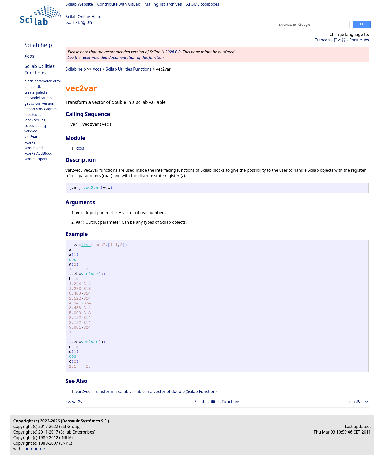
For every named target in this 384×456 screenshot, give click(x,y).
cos (72, 260)
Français (322, 40)
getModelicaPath (38, 97)
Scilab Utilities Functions (40, 69)
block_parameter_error (43, 81)
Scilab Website (79, 4)
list (86, 245)
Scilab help (38, 45)
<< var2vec (76, 401)
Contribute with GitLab (118, 4)
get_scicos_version (39, 103)
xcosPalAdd (34, 147)
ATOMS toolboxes (202, 4)
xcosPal (31, 142)
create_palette (36, 92)
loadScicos (33, 114)
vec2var (31, 136)
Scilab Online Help (83, 16)
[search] (312, 24)
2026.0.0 (172, 52)
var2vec (31, 131)
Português (359, 40)
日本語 (340, 40)
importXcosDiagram (41, 108)
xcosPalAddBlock (38, 153)
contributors (34, 448)
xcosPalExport (36, 158)
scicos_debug (35, 125)
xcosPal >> (358, 401)
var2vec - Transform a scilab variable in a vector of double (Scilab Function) (146, 391)
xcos (80, 148)
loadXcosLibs (35, 120)
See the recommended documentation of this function (116, 57)
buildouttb (33, 86)
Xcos (30, 56)
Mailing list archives (163, 4)
